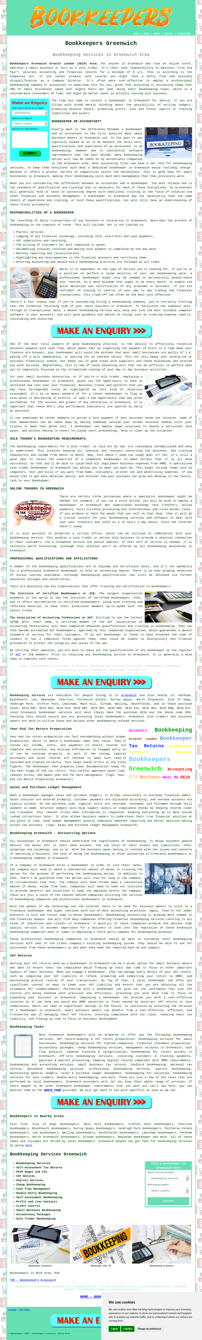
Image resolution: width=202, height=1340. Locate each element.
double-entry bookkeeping (77, 1077)
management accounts (142, 1047)
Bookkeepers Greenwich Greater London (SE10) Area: (54, 63)
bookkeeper (142, 1137)
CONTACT (168, 34)
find (23, 1124)
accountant (183, 187)
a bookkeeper (115, 100)
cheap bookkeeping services (99, 1047)
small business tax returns (102, 1064)
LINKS (146, 34)
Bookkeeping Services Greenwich (48, 1154)
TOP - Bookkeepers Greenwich (33, 1280)
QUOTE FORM (52, 1090)
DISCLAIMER (183, 34)
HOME (136, 34)
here (28, 1145)
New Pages (25, 1310)
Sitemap (12, 1310)
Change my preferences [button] (149, 1329)
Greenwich (129, 695)
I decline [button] (128, 1329)
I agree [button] (114, 1329)
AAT (18, 654)
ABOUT (156, 34)
